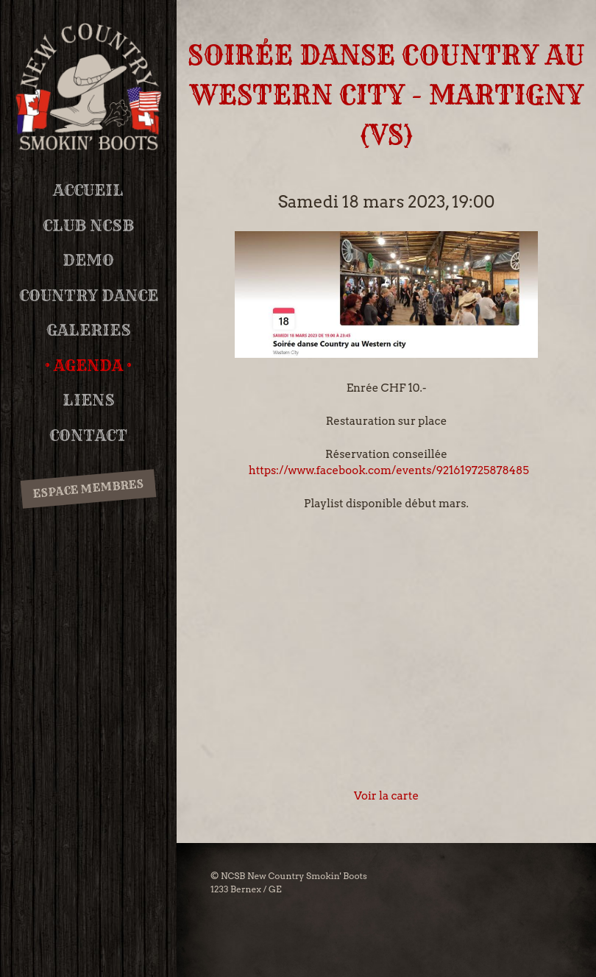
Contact (88, 435)
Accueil (88, 190)
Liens (89, 400)
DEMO (88, 260)
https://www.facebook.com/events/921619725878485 (389, 470)
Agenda (88, 365)
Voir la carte (386, 796)
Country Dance (88, 296)
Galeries (88, 330)
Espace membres (88, 488)
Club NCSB (88, 226)
